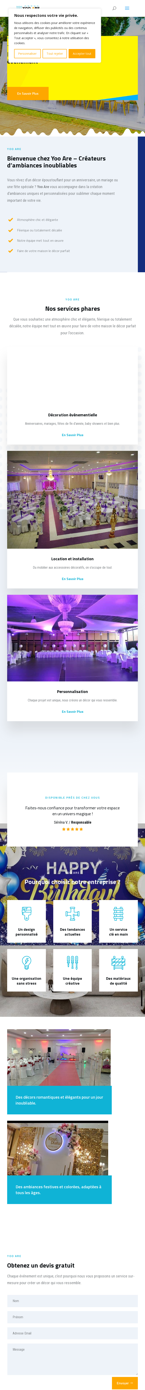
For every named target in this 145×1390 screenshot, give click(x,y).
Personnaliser (27, 54)
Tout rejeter (55, 54)
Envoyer (123, 1383)
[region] (54, 35)
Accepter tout (82, 54)
